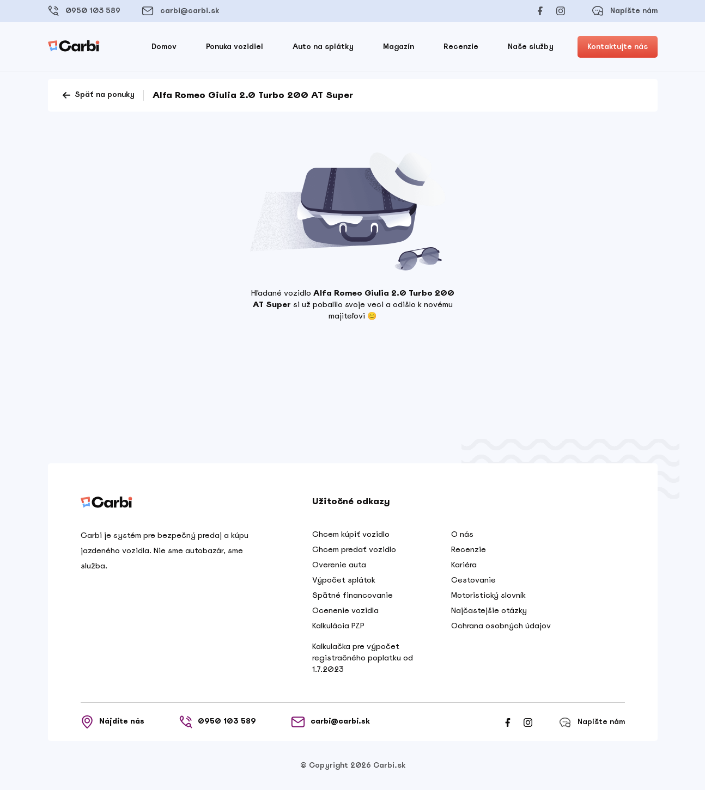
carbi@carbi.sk (180, 10)
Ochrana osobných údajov (501, 625)
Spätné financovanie (352, 595)
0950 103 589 (84, 10)
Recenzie (460, 46)
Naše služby (531, 46)
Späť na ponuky (98, 95)
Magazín (398, 46)
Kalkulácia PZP (338, 625)
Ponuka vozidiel (234, 46)
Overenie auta (339, 564)
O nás (462, 534)
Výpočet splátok (343, 580)
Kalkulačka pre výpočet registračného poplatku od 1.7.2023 (362, 657)
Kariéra (464, 564)
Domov (164, 46)
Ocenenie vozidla (345, 610)
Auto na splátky (323, 46)
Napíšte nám (625, 10)
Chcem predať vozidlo (354, 549)
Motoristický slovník (488, 595)
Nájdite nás (112, 722)
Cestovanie (473, 580)
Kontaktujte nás (617, 46)
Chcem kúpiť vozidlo (351, 534)
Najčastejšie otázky (489, 610)
